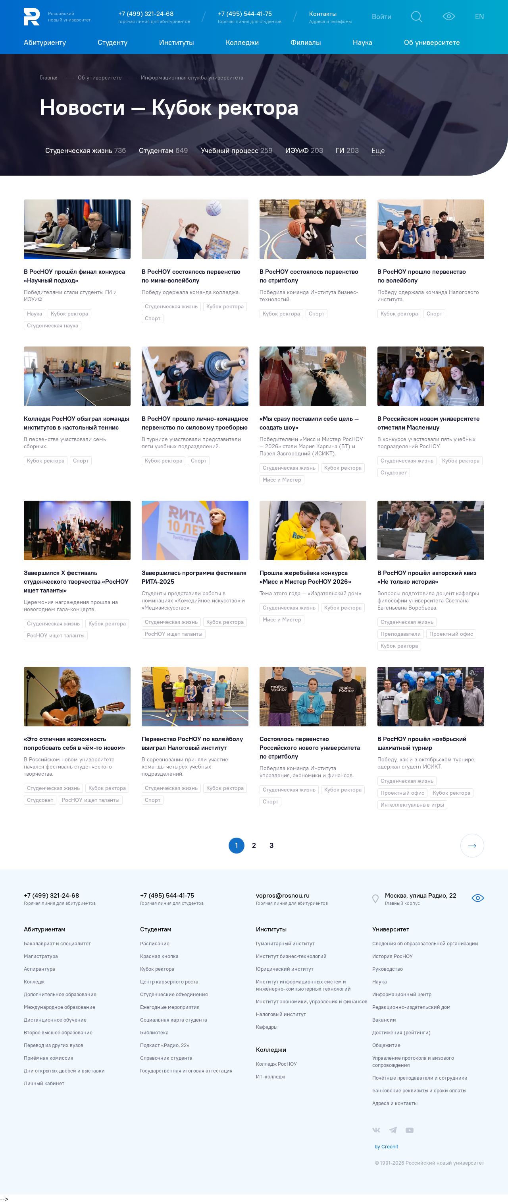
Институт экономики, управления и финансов (312, 1001)
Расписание (154, 943)
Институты (271, 929)
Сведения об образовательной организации (425, 943)
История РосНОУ (392, 956)
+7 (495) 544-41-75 (245, 13)
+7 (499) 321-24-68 (145, 13)
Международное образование (59, 1007)
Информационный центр (401, 994)
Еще (378, 150)
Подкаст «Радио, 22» (164, 1045)
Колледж (34, 981)
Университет (390, 929)
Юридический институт (285, 969)
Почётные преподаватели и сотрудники (420, 1077)
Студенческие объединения (174, 994)
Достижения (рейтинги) (401, 1032)
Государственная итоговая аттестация (186, 1070)
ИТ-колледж (270, 1076)
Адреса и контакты (395, 1103)
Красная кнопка (159, 956)
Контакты (323, 13)
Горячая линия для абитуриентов (154, 21)
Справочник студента (166, 1058)
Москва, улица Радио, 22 (420, 895)
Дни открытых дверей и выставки (64, 1070)
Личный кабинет (44, 1083)
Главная (50, 77)
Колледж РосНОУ (276, 1064)
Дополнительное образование (60, 994)
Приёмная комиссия (48, 1058)
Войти (381, 16)
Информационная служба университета (192, 77)
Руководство (387, 969)
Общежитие (386, 1045)
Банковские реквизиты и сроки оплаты (419, 1090)
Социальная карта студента (173, 1019)
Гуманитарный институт (285, 943)
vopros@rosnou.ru (283, 895)
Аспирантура (39, 969)
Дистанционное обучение (55, 1019)
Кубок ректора (157, 969)
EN (479, 16)
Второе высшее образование (58, 1032)
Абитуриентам (44, 929)
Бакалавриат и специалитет (57, 943)
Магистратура (41, 956)
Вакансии (384, 1019)
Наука (379, 981)
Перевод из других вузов (53, 1045)
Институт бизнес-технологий (291, 956)
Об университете (100, 77)
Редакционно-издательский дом (411, 1007)
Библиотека (154, 1032)
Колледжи (271, 1049)
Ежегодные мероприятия (170, 1007)
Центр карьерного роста (169, 981)
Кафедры (266, 1027)
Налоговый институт (281, 1014)
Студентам (155, 929)
